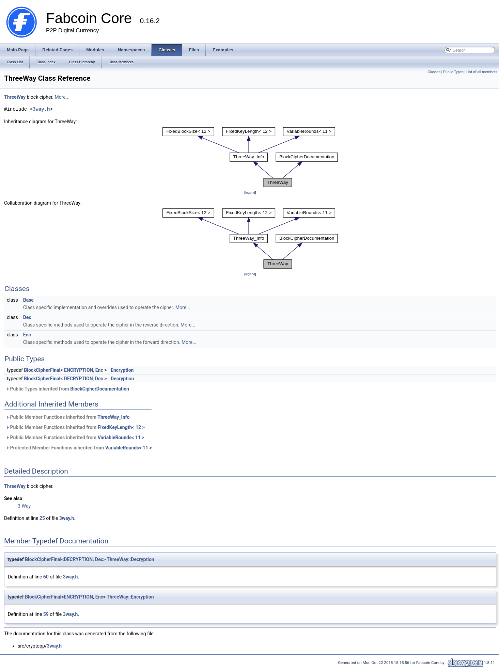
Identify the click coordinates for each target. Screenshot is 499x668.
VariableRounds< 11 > (121, 437)
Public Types (453, 72)
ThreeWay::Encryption (130, 597)
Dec (27, 317)
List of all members (481, 72)
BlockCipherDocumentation (99, 389)
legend (250, 192)
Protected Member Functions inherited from (79, 447)
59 (46, 614)
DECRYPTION (78, 378)
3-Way (24, 506)
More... (62, 97)
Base (28, 300)
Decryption (122, 378)
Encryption (122, 370)
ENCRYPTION (78, 370)
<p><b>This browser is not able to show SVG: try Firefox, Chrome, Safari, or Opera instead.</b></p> (250, 157)
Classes (434, 72)
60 (46, 576)
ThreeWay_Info (113, 417)
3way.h (41, 109)
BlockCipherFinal (42, 370)
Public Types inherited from (67, 389)
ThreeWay (15, 97)
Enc (27, 334)
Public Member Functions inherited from (67, 417)
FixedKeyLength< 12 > (121, 427)
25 (42, 518)
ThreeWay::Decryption (130, 559)
